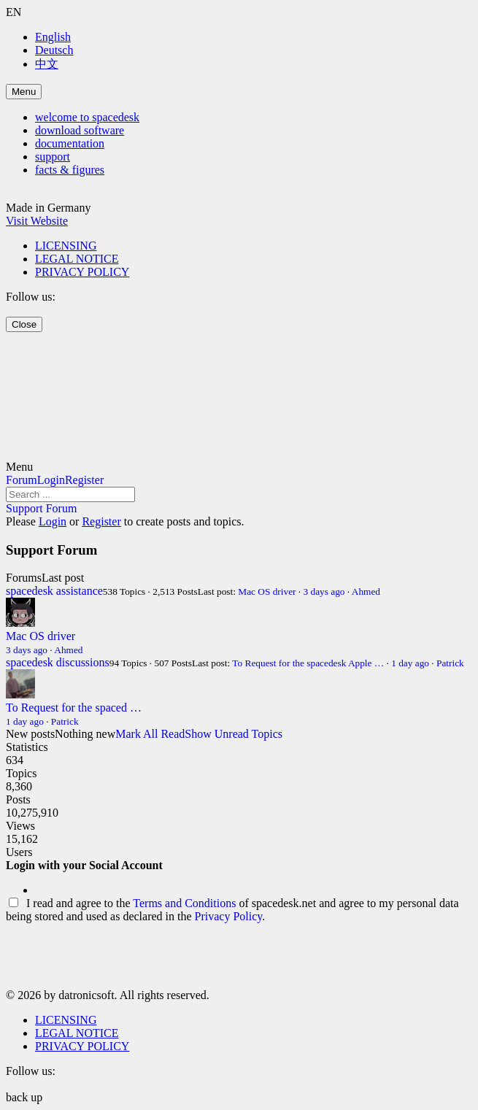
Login (51, 480)
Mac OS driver (267, 591)
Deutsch (54, 50)
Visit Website (37, 221)
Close (24, 324)
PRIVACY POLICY (82, 272)
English (53, 37)
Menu (24, 91)
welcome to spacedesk (87, 117)
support (52, 156)
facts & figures (69, 169)
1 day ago (410, 663)
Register (84, 480)
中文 (46, 64)
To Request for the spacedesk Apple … (308, 663)
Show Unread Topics (233, 734)
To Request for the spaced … (74, 707)
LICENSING (65, 245)
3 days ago (324, 591)
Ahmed (366, 591)
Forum (21, 480)
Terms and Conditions (184, 903)
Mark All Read (150, 734)
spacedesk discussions (57, 662)
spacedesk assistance (54, 591)
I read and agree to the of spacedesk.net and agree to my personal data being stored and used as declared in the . (232, 909)
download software (79, 130)
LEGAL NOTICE (77, 259)
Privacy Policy (229, 916)
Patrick (450, 663)
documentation (69, 143)
